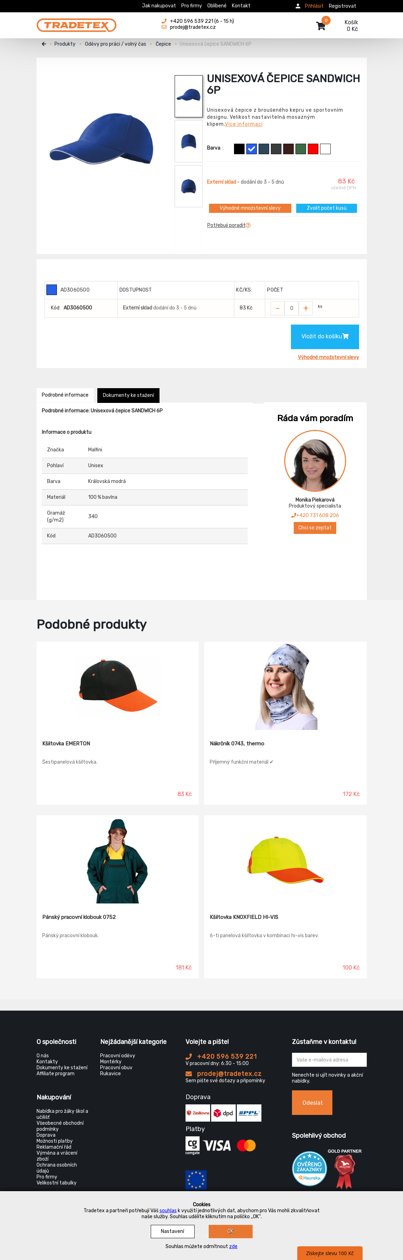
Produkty (65, 44)
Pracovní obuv (116, 1068)
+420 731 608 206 (315, 515)
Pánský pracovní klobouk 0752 (79, 917)
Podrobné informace (65, 395)
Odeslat (313, 1102)
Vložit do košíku (325, 336)
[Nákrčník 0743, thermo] (285, 686)
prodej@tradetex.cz (224, 1074)
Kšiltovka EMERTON (66, 743)
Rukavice (110, 1074)
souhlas (168, 1211)
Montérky (111, 1062)
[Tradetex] (76, 22)
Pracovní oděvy (117, 1056)
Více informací (244, 124)
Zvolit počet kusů (326, 208)
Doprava (46, 1135)
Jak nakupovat (159, 6)
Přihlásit (314, 6)
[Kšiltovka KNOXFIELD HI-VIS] (285, 859)
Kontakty (47, 1062)
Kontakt (241, 6)
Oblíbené (217, 6)
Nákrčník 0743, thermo (237, 743)
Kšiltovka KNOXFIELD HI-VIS (244, 917)
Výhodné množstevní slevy (250, 208)
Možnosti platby (55, 1141)
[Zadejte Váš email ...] (329, 1060)
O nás (43, 1056)
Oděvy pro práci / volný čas (115, 44)
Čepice (163, 44)
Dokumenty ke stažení (128, 395)
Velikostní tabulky (57, 1183)
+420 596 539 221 (221, 1056)
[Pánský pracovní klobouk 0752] (118, 859)
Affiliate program (55, 1074)
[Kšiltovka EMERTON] (118, 686)
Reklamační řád (54, 1147)
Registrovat (342, 6)
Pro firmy (191, 6)
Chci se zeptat (315, 528)
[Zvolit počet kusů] (292, 308)
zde (233, 1246)
